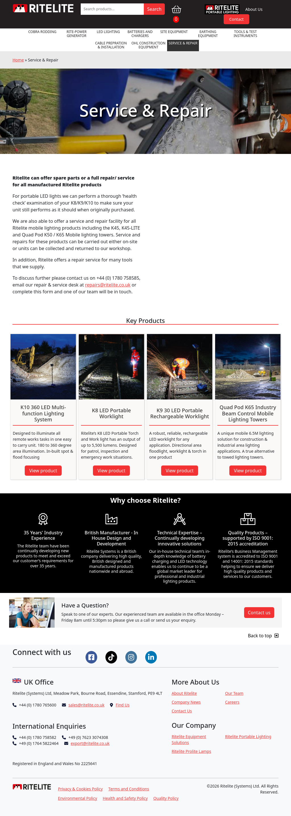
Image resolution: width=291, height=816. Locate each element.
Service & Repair (183, 43)
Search (154, 9)
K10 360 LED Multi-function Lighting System (43, 413)
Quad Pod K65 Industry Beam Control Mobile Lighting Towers (248, 413)
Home (18, 60)
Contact (236, 19)
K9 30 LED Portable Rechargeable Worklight (179, 413)
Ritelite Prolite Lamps (191, 751)
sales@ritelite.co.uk (86, 705)
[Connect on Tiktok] (112, 657)
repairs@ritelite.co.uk (107, 285)
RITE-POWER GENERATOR (76, 33)
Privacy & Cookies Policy (80, 789)
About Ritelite (184, 693)
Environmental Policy (77, 798)
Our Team (234, 693)
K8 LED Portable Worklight (111, 413)
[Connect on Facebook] (92, 657)
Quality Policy (166, 798)
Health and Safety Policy (125, 798)
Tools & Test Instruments (245, 33)
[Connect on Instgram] (132, 657)
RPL (222, 9)
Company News (186, 702)
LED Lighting (108, 31)
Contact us (259, 612)
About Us (253, 9)
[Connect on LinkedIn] (152, 657)
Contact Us (182, 711)
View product (43, 470)
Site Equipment (174, 31)
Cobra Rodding (42, 31)
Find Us (123, 705)
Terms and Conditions (128, 789)
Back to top (263, 635)
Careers (232, 702)
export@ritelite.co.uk (90, 743)
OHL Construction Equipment (148, 45)
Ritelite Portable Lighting (248, 736)
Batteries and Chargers (140, 33)
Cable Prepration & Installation (111, 45)
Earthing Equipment (208, 33)
